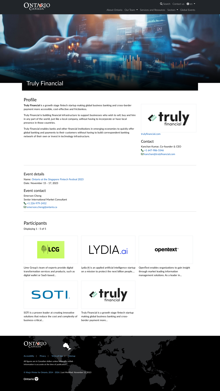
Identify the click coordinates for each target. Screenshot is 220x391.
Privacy (43, 356)
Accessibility (29, 356)
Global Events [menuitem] (187, 10)
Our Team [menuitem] (130, 10)
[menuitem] (165, 4)
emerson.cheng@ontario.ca (42, 207)
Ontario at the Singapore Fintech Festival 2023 (57, 179)
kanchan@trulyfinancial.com (158, 154)
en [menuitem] (190, 4)
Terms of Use (57, 356)
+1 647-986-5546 (154, 150)
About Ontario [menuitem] (114, 10)
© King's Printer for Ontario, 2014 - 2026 (41, 372)
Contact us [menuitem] (178, 4)
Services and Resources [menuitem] (152, 10)
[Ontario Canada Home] (37, 6)
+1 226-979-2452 (36, 203)
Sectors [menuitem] (171, 10)
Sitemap (71, 356)
